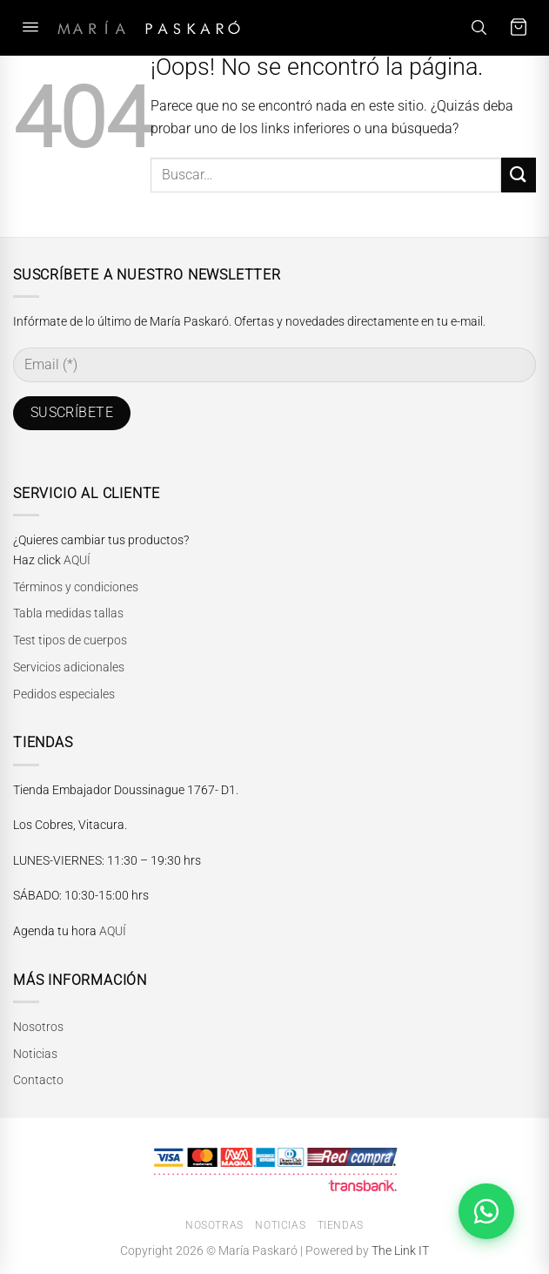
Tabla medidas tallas (68, 613)
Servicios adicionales (68, 667)
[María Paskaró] (149, 27)
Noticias (35, 1054)
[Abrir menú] (30, 27)
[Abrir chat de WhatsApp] (486, 1211)
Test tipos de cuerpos (70, 640)
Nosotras (214, 1225)
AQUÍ (77, 560)
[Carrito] (518, 27)
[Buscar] (478, 27)
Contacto (38, 1080)
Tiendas (341, 1225)
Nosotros (38, 1027)
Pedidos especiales (64, 694)
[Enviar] (518, 175)
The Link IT (400, 1251)
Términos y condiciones (75, 587)
